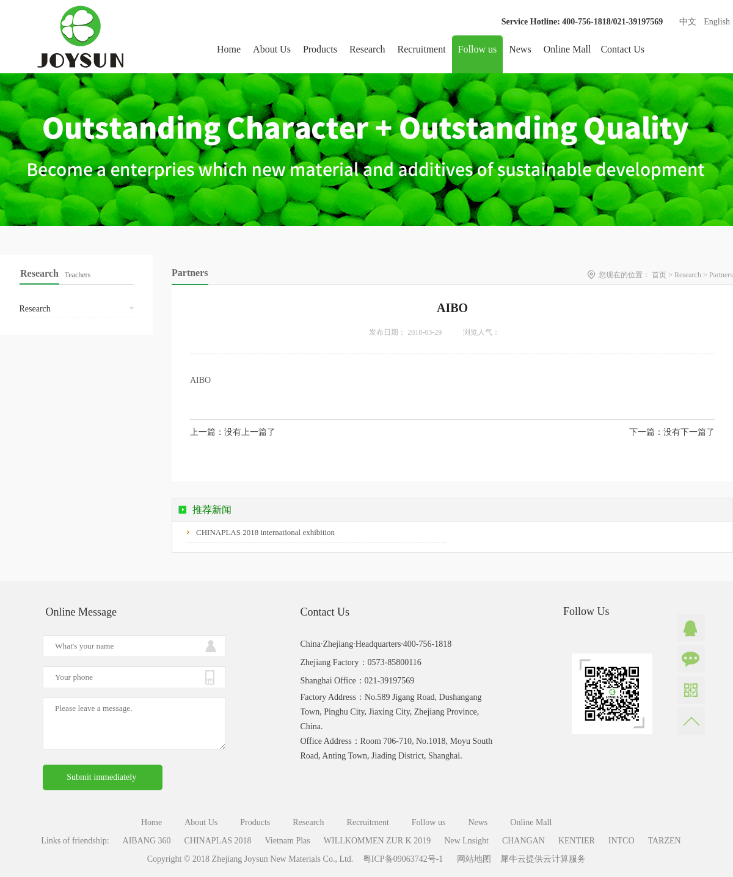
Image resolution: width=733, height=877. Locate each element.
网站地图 (472, 859)
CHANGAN (523, 840)
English (717, 21)
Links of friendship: (75, 840)
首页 (659, 275)
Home (229, 49)
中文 (687, 21)
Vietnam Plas (287, 840)
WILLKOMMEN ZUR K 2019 (377, 840)
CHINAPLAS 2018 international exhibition (265, 532)
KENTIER (576, 840)
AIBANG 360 (147, 840)
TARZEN (664, 840)
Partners (721, 275)
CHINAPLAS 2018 (218, 840)
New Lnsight (466, 840)
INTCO (621, 840)
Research (687, 275)
